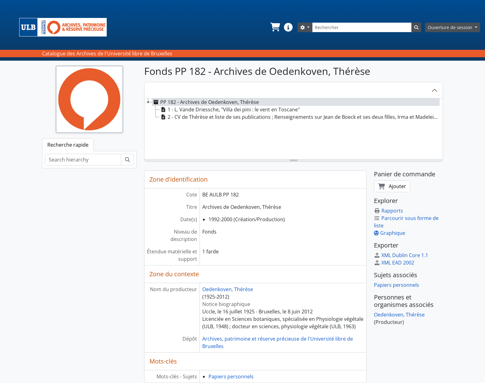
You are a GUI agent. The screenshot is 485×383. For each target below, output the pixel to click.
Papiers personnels (231, 376)
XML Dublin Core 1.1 (401, 255)
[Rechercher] (362, 27)
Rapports (388, 210)
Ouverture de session (451, 27)
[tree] (293, 129)
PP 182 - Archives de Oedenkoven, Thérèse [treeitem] (205, 102)
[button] (274, 27)
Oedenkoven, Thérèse (227, 289)
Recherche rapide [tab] (67, 144)
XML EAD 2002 (394, 262)
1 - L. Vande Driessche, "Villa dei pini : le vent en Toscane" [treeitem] (230, 109)
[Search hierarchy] (83, 160)
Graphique (389, 233)
